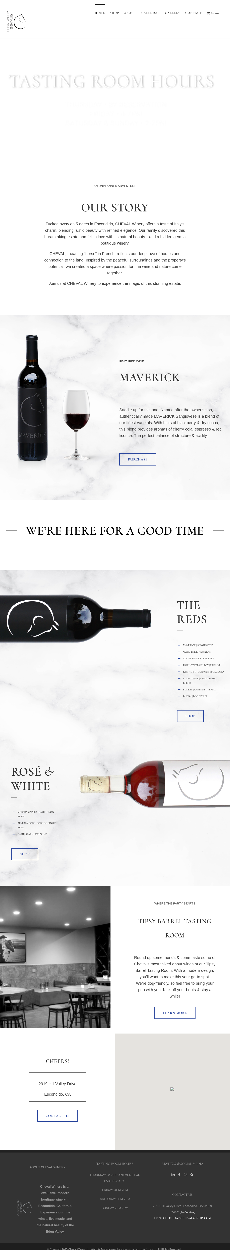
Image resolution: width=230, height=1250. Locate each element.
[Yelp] (191, 1174)
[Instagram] (185, 1174)
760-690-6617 (187, 1212)
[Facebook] (179, 1174)
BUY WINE (115, 138)
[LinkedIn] (173, 1174)
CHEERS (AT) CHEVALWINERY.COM (187, 1218)
